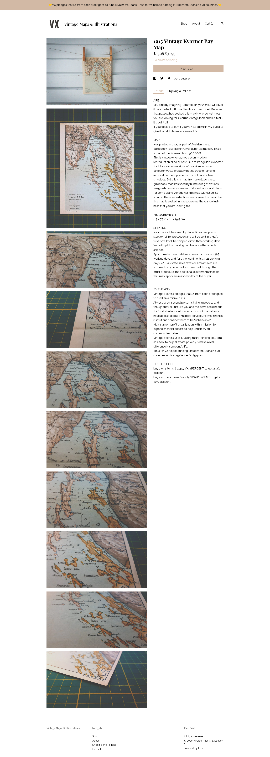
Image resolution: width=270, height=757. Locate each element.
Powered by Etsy (193, 748)
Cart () (209, 23)
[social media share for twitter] (162, 78)
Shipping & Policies (179, 91)
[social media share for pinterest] (169, 78)
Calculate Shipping (165, 60)
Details (158, 91)
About (196, 23)
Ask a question (182, 78)
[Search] (222, 24)
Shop (184, 23)
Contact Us (98, 749)
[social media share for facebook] (155, 78)
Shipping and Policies (104, 744)
